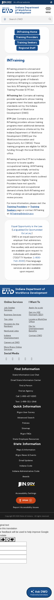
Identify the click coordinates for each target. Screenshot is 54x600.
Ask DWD (39, 593)
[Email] (31, 359)
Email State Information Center (26, 380)
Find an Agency (26, 391)
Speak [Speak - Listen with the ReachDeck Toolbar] (25, 500)
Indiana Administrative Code (25, 471)
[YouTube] (19, 359)
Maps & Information (26, 449)
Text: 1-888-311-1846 (25, 401)
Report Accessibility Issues (26, 507)
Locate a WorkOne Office (38, 320)
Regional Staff (27, 47)
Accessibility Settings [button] (26, 493)
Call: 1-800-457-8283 (26, 396)
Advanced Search (25, 417)
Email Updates (26, 460)
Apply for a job (36, 307)
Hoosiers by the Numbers (11, 325)
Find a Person (25, 385)
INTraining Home (27, 31)
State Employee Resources (26, 439)
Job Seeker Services (9, 308)
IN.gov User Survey (26, 412)
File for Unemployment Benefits (36, 328)
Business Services (12, 314)
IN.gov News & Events (26, 455)
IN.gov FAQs (25, 433)
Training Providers (27, 37)
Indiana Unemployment (11, 336)
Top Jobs (8, 319)
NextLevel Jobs (11, 331)
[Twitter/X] (12, 359)
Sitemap (26, 428)
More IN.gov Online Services (13, 348)
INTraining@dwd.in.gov (21, 213)
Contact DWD (35, 335)
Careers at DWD (12, 342)
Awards (25, 476)
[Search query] (27, 19)
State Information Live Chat (26, 374)
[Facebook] (6, 359)
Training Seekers (27, 42)
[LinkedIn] (25, 359)
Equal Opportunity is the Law (27, 226)
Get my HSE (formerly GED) (36, 313)
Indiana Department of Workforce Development (27, 10)
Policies (26, 423)
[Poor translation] (10, 539)
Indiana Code (26, 465)
